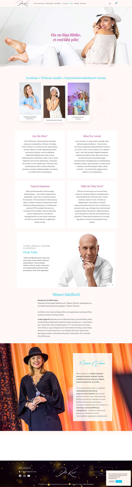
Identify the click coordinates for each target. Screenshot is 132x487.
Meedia (76, 3)
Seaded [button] (112, 481)
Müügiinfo (75, 484)
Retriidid (57, 3)
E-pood (65, 3)
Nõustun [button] (119, 481)
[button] (110, 3)
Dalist (71, 3)
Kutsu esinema (39, 3)
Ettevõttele (49, 3)
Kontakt (83, 3)
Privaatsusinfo (66, 484)
